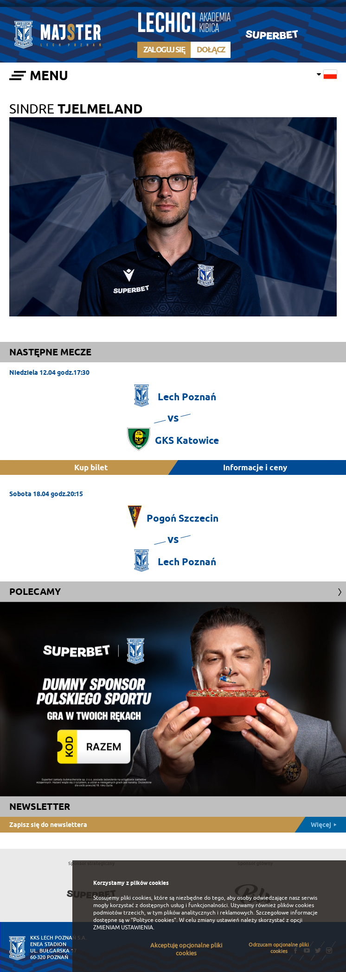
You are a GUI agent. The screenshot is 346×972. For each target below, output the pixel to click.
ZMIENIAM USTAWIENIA (123, 927)
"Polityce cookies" (153, 920)
